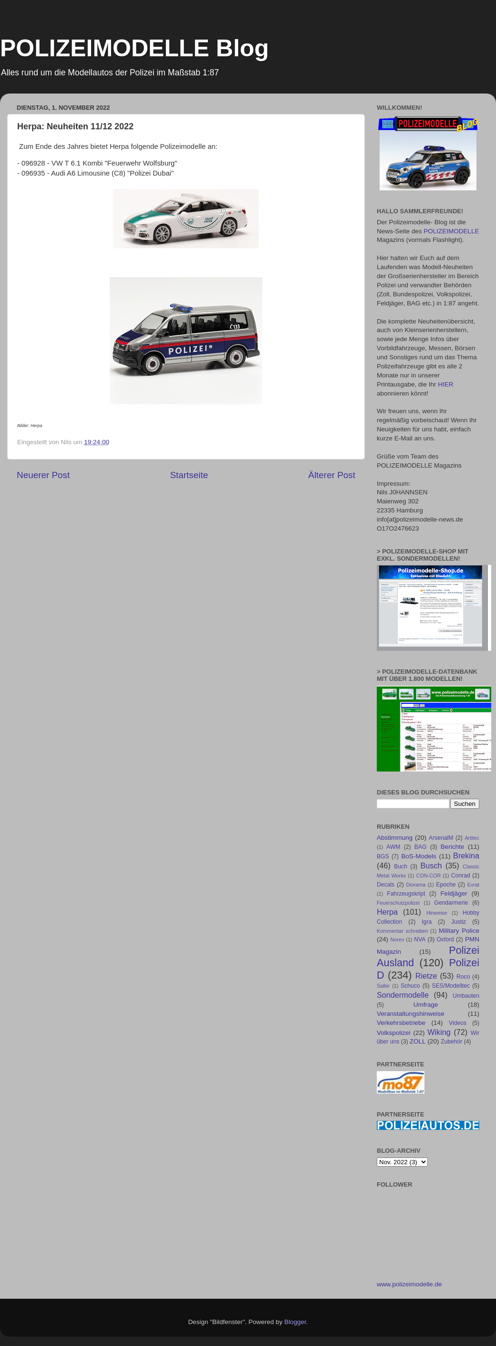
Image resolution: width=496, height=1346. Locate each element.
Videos (457, 1023)
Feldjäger (453, 893)
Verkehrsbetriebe (401, 1022)
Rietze (426, 975)
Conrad (460, 875)
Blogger (295, 1321)
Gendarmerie (451, 902)
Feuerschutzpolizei (398, 903)
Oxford (445, 939)
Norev (397, 939)
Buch (400, 866)
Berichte (453, 846)
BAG (420, 847)
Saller (383, 986)
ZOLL (418, 1041)
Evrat (473, 884)
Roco (463, 976)
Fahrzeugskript (406, 893)
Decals (385, 884)
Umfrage (425, 1004)
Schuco (410, 985)
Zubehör (451, 1041)
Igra (427, 921)
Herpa (387, 912)
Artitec (472, 838)
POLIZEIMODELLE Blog (134, 48)
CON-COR (428, 875)
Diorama (416, 884)
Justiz (458, 921)
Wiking (439, 1032)
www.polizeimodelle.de (409, 1284)
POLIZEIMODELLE (451, 231)
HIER (445, 384)
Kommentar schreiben (402, 931)
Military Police (459, 930)
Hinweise (436, 913)
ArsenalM (441, 838)
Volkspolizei (394, 1032)
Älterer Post (331, 475)
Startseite (189, 475)
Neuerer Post (43, 475)
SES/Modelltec (451, 985)
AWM (393, 847)
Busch (431, 865)
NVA (419, 939)
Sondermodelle (403, 995)
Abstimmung (395, 837)
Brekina (466, 855)
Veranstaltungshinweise (410, 1013)
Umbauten (466, 995)
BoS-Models (418, 856)
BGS (383, 856)
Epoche (445, 884)
